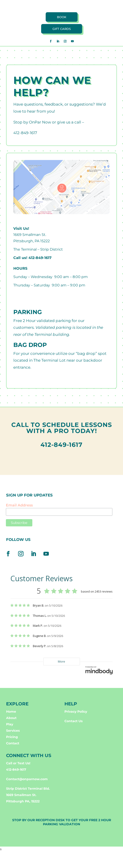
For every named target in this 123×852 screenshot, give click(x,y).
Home (11, 711)
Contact (12, 743)
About (11, 718)
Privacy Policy (75, 711)
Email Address (19, 505)
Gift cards (61, 29)
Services (13, 731)
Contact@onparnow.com (27, 779)
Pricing (12, 737)
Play (9, 724)
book (61, 17)
